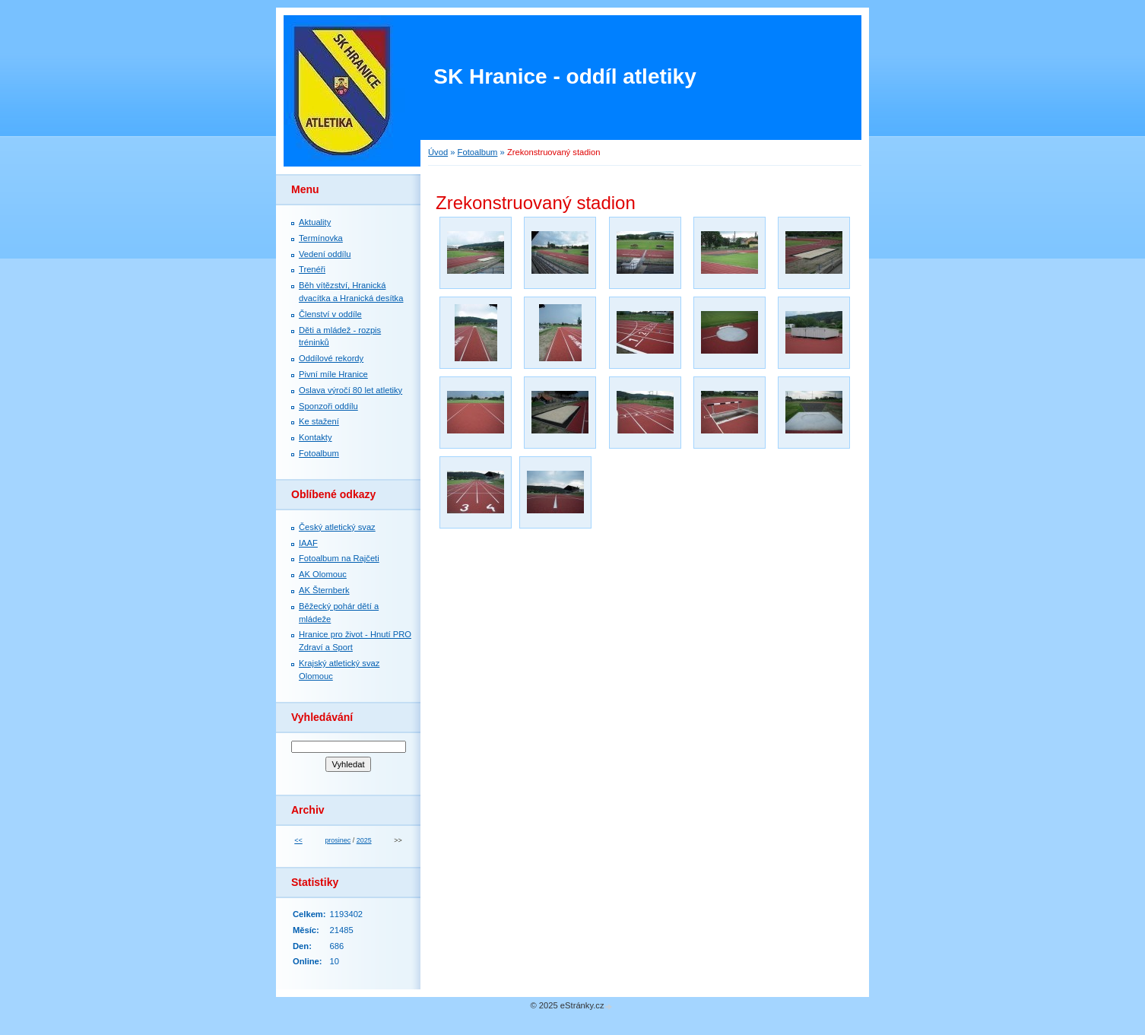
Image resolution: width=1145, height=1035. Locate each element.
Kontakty (315, 437)
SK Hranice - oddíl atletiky (564, 76)
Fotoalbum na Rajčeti (339, 558)
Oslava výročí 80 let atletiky (350, 390)
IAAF (308, 543)
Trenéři (312, 269)
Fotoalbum (478, 152)
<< (298, 840)
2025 (364, 840)
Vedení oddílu (324, 254)
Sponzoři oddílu (328, 406)
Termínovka (321, 238)
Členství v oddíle (330, 314)
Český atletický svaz (337, 527)
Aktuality (315, 222)
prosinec (337, 840)
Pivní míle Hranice (333, 374)
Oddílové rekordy (331, 358)
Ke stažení (319, 421)
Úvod (438, 152)
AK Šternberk (324, 590)
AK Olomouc (323, 574)
